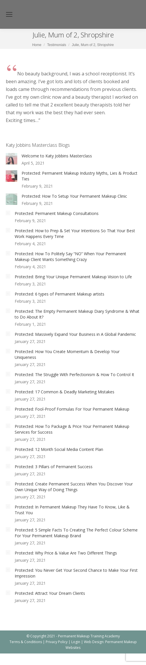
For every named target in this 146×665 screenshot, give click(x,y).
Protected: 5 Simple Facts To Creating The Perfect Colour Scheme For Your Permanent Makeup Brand (76, 532)
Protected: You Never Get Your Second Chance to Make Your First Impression (76, 573)
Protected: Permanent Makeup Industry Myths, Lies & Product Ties (79, 176)
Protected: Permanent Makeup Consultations (57, 213)
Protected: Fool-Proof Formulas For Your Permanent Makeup (72, 409)
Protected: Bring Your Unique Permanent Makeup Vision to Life (73, 276)
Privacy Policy (57, 641)
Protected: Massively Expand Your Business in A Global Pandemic (75, 334)
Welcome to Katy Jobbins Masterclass (57, 156)
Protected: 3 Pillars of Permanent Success (54, 466)
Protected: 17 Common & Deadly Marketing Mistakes (64, 392)
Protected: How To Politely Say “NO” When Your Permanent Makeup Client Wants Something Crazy (70, 256)
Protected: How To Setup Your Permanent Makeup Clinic (74, 196)
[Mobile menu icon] (9, 14)
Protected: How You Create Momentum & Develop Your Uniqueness (67, 354)
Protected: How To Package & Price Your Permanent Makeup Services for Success (72, 429)
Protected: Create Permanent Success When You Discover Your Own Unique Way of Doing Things (74, 486)
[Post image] (11, 159)
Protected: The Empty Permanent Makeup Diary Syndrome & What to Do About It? (77, 314)
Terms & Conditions (25, 641)
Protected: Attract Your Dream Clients (50, 593)
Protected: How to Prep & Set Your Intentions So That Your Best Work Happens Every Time (75, 233)
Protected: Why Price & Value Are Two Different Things (66, 553)
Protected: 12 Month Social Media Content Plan (59, 449)
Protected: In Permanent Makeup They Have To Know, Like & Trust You (72, 509)
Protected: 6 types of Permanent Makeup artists (59, 294)
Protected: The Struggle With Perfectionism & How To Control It (74, 374)
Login (75, 641)
